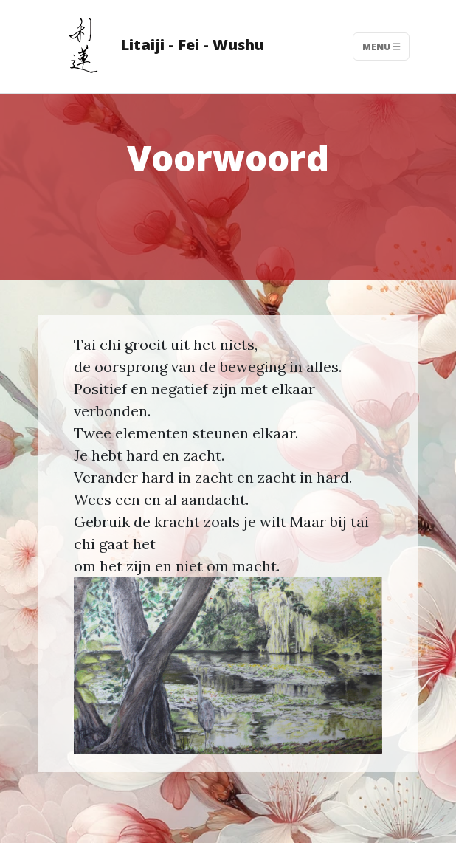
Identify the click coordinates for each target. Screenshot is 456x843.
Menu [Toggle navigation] (381, 46)
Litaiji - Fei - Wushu (155, 46)
